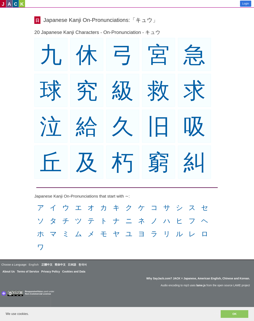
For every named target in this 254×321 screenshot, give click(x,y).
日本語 (72, 264)
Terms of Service (28, 271)
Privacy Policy (50, 271)
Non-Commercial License (38, 294)
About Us (9, 271)
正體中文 (46, 264)
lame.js (200, 285)
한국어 (82, 264)
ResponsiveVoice (34, 291)
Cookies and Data (73, 271)
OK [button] (234, 313)
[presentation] (25, 303)
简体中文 (60, 264)
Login (245, 3)
